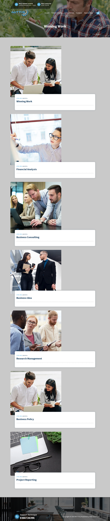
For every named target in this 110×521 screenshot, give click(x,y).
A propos (79, 13)
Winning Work (24, 101)
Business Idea (24, 298)
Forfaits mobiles (57, 13)
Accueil (47, 13)
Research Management (29, 358)
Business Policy (25, 419)
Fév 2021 (19, 98)
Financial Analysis (26, 169)
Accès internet (69, 13)
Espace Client (88, 13)
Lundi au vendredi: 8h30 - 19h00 (27, 5)
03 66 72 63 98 (45, 5)
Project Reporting (26, 479)
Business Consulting (27, 237)
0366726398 (27, 518)
